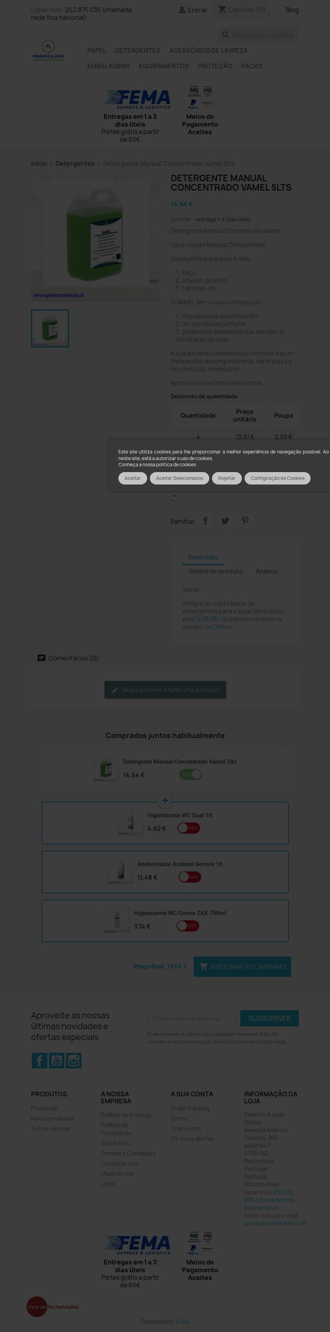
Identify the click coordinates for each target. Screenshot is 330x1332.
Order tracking (190, 1108)
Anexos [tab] (267, 571)
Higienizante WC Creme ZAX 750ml (180, 913)
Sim (186, 774)
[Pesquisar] (258, 35)
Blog (292, 9)
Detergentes (137, 50)
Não (193, 828)
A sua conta (192, 1094)
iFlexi (182, 1322)
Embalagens (108, 66)
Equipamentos (164, 66)
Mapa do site (118, 1173)
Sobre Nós (115, 1143)
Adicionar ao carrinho (242, 966)
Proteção (215, 66)
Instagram (74, 1060)
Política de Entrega (126, 1114)
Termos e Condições (128, 1153)
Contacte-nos (120, 1163)
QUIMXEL (208, 619)
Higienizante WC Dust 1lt (180, 815)
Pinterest (245, 520)
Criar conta (186, 1128)
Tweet (225, 520)
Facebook (39, 1060)
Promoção (44, 1108)
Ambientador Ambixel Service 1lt (179, 864)
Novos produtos (52, 1118)
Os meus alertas (192, 1138)
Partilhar (205, 520)
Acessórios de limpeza (208, 50)
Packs (251, 66)
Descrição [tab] (203, 557)
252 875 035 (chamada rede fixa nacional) (81, 13)
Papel (96, 50)
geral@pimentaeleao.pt (275, 1223)
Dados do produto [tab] (216, 571)
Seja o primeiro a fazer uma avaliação (165, 690)
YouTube (56, 1060)
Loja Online (215, 627)
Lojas (108, 1183)
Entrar (179, 1118)
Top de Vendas (50, 1128)
